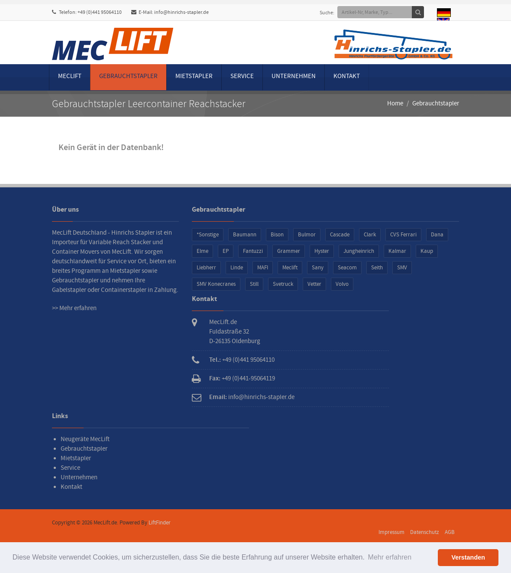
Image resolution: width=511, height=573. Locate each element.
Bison (277, 234)
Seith (377, 267)
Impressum (391, 532)
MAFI (262, 267)
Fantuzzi (253, 251)
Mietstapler (194, 76)
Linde (236, 267)
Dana (437, 234)
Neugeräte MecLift (85, 439)
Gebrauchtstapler (128, 76)
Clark (370, 234)
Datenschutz (424, 532)
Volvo (342, 284)
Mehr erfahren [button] (390, 557)
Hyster (321, 251)
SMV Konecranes (216, 284)
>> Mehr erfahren (74, 308)
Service (242, 76)
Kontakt (346, 76)
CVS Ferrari (403, 234)
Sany (317, 267)
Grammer (288, 251)
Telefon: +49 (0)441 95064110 (87, 12)
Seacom (347, 267)
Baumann (244, 234)
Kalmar (397, 251)
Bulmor (307, 234)
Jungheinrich (358, 251)
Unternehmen (294, 76)
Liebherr (206, 267)
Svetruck (283, 284)
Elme (202, 251)
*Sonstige (208, 234)
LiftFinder (160, 522)
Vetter (314, 284)
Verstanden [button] (468, 557)
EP (226, 251)
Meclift (290, 267)
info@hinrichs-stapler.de (261, 397)
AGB (450, 532)
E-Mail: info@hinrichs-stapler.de (170, 12)
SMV (402, 267)
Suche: (330, 13)
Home (395, 103)
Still (254, 284)
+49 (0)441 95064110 (248, 360)
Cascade (339, 234)
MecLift (69, 76)
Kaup (426, 251)
